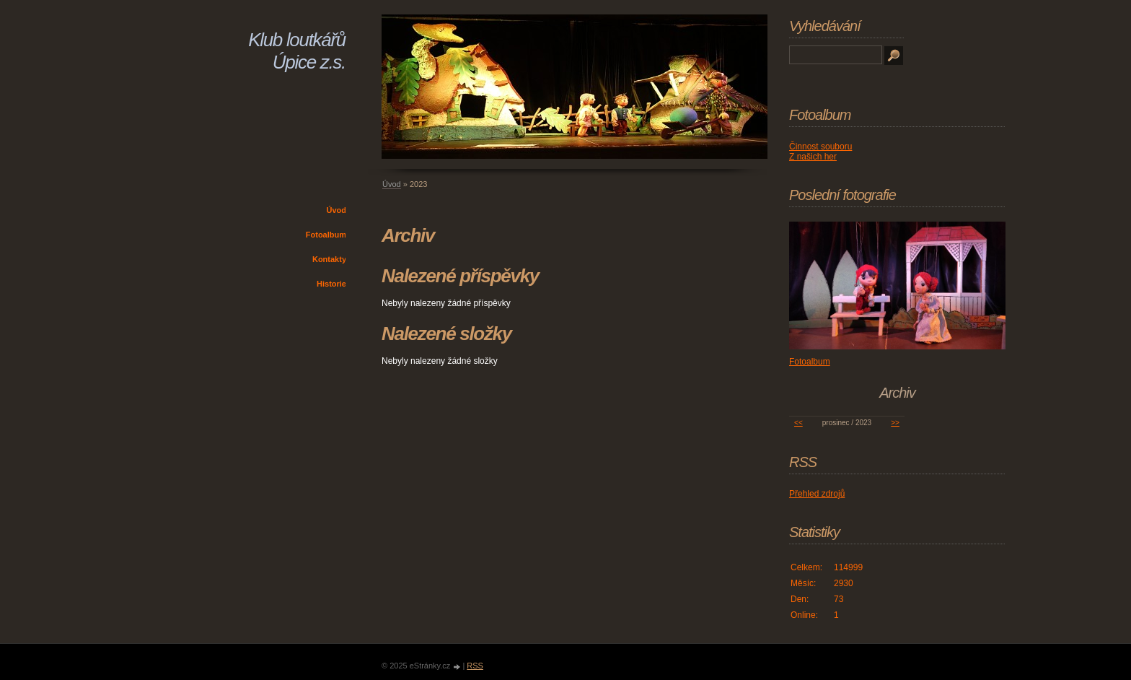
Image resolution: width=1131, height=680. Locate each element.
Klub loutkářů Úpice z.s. (297, 51)
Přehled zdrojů (817, 494)
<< (798, 423)
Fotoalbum (326, 234)
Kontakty (329, 259)
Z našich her (813, 157)
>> (895, 423)
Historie (331, 283)
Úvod (337, 210)
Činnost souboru (820, 146)
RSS (475, 665)
